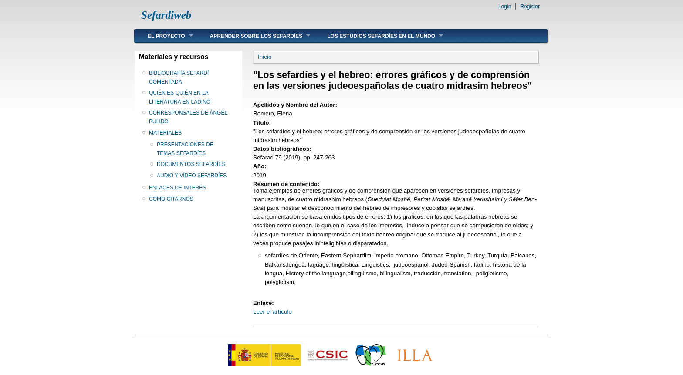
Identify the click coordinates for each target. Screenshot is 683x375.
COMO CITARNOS (171, 199)
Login (504, 6)
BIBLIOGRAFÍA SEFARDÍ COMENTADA (179, 77)
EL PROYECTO (164, 36)
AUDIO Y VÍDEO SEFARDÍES (192, 175)
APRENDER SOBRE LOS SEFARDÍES (254, 36)
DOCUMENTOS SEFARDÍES (191, 164)
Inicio (264, 57)
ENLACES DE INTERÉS (177, 188)
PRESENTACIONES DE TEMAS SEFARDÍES (185, 149)
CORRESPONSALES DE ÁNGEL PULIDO (188, 117)
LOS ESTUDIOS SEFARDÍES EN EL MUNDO (378, 36)
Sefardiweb (166, 15)
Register (530, 6)
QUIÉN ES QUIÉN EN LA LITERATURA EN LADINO (179, 97)
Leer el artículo (272, 311)
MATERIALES (165, 133)
